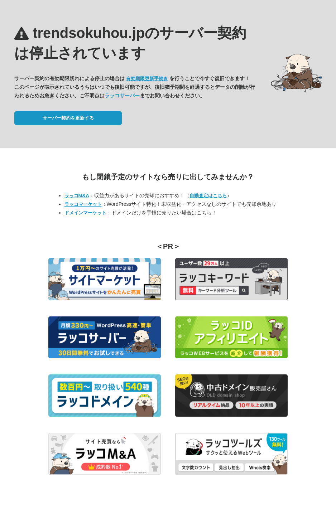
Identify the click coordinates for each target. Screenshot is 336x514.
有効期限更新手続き (147, 78)
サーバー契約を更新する (68, 118)
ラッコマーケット (83, 204)
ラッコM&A (76, 195)
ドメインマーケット (85, 212)
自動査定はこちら (208, 195)
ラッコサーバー (122, 95)
